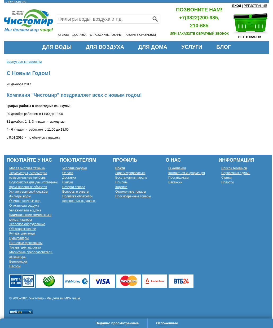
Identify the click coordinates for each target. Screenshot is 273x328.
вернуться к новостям (24, 62)
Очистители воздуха (24, 205)
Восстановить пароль (131, 177)
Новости (227, 182)
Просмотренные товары (133, 196)
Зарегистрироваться (130, 173)
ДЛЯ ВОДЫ (57, 47)
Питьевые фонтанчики (26, 243)
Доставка (69, 177)
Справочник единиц (235, 173)
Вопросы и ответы (75, 191)
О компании (177, 168)
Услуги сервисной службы (28, 191)
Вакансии (175, 182)
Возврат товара (73, 187)
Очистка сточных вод (25, 201)
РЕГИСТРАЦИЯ (255, 6)
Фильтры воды (20, 196)
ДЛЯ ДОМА (152, 47)
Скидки (67, 182)
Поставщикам (178, 177)
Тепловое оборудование (27, 224)
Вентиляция (18, 261)
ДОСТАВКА (79, 34)
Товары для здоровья (25, 247)
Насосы (15, 266)
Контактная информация (186, 173)
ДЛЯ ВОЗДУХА (105, 47)
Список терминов (234, 168)
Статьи (226, 177)
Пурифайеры (19, 238)
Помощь (121, 182)
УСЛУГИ (191, 47)
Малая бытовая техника (27, 168)
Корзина (121, 187)
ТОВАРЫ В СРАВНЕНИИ (140, 34)
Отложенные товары (130, 191)
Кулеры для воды (22, 233)
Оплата (67, 173)
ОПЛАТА (63, 34)
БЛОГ (223, 47)
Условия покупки (74, 168)
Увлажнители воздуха (25, 210)
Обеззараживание (22, 229)
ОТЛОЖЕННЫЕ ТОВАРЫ (105, 34)
